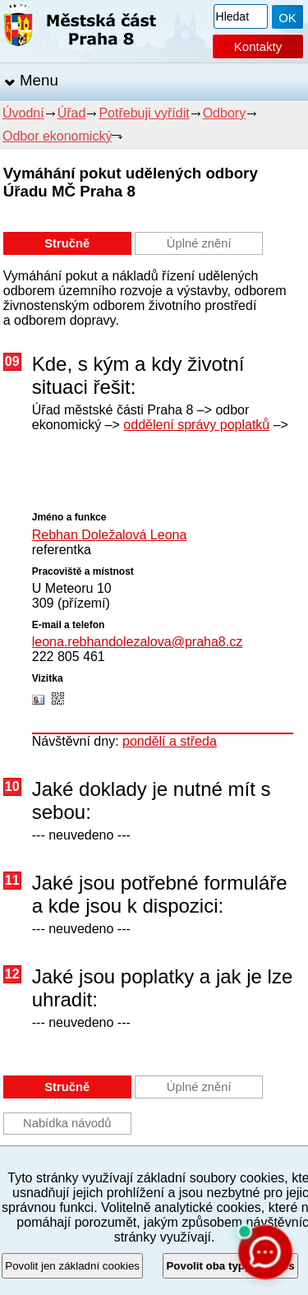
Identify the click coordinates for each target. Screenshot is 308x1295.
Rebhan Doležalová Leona (109, 535)
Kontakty (258, 46)
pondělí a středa (169, 741)
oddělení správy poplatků (196, 425)
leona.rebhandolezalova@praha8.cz (137, 642)
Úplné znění (199, 243)
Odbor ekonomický (57, 136)
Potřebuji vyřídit (144, 113)
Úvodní (23, 113)
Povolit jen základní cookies (72, 1266)
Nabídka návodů (67, 1123)
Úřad (71, 113)
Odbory (224, 113)
